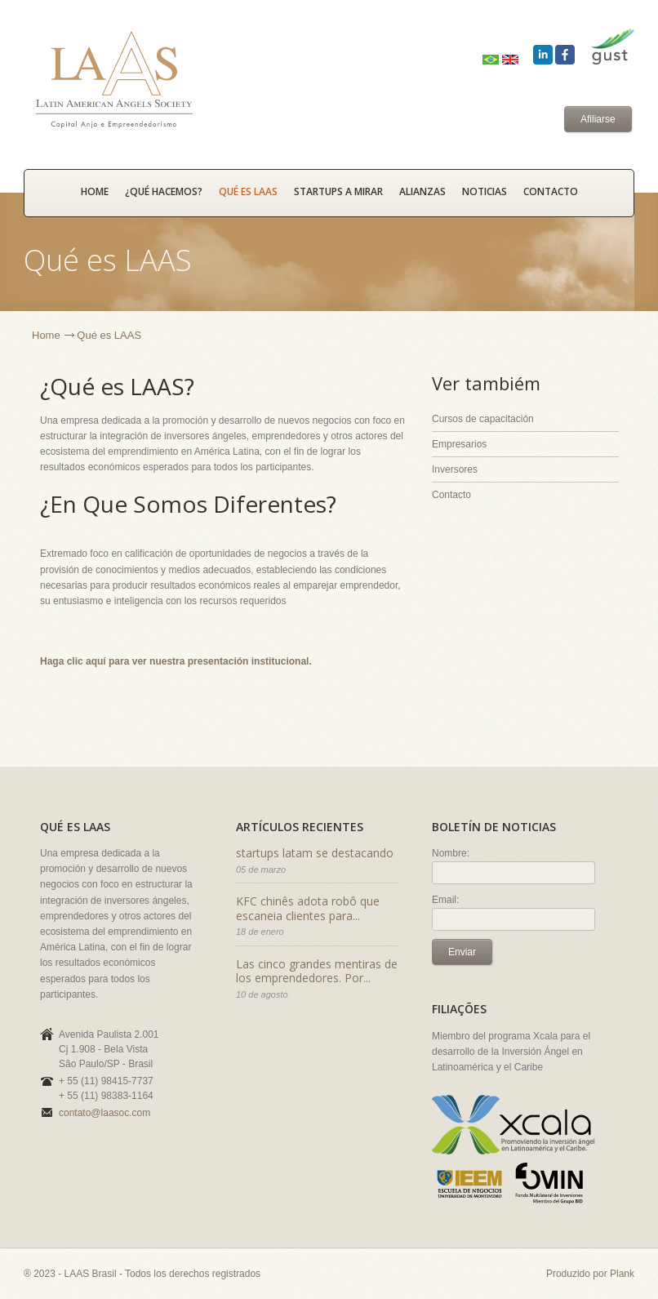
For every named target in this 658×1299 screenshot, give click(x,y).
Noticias (484, 191)
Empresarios (459, 444)
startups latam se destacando (314, 853)
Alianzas (422, 191)
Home (46, 335)
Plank (622, 1273)
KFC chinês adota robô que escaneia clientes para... (308, 908)
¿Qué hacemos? (163, 191)
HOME (95, 191)
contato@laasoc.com (104, 1113)
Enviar (462, 952)
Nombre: (450, 853)
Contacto (550, 191)
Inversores (455, 469)
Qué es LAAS (248, 191)
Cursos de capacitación (483, 419)
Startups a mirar (338, 191)
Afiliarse (598, 119)
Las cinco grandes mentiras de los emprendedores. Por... (317, 971)
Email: (445, 899)
